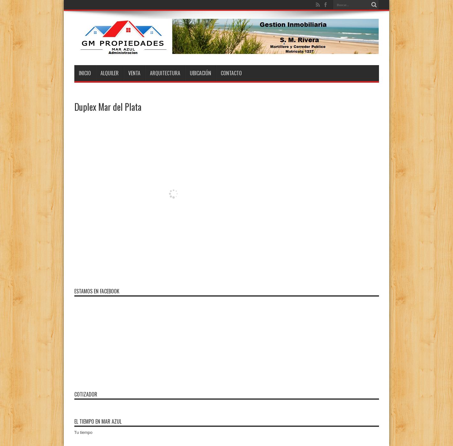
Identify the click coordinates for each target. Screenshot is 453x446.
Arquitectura (165, 73)
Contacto (231, 73)
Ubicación (200, 73)
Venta (134, 73)
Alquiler (109, 73)
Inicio (85, 73)
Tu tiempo (83, 432)
